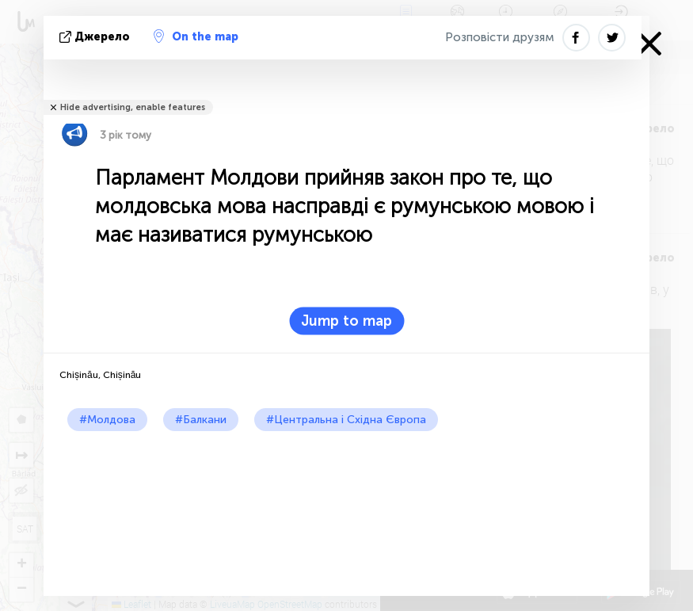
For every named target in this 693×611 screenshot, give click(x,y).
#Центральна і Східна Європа (346, 419)
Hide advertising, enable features (132, 107)
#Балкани (201, 419)
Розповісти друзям (499, 37)
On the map (196, 36)
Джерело (96, 37)
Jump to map (346, 321)
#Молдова (107, 419)
